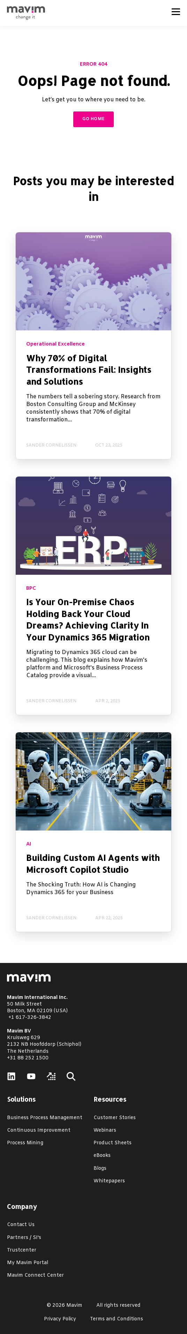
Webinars (105, 1130)
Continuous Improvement (38, 1130)
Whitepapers (109, 1181)
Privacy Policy (60, 1319)
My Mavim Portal (27, 1263)
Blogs (100, 1169)
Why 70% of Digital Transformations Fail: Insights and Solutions (88, 370)
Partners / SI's (24, 1238)
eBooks (102, 1156)
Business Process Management (44, 1118)
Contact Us (21, 1225)
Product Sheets (113, 1143)
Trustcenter (21, 1250)
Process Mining (25, 1143)
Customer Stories (115, 1118)
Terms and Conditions (116, 1319)
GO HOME (93, 119)
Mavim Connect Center (35, 1275)
